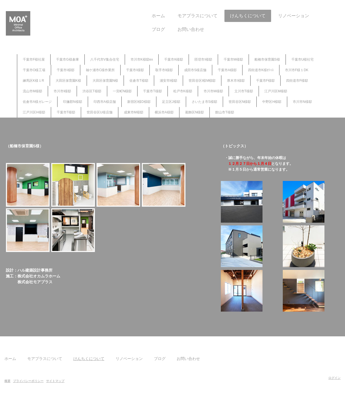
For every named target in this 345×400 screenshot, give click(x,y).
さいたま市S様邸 (204, 102)
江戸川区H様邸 (34, 112)
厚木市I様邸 (235, 81)
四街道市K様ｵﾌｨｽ (261, 70)
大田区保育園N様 (105, 81)
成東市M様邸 (133, 112)
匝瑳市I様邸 (203, 59)
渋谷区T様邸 (91, 91)
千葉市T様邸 (152, 91)
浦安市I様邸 (168, 81)
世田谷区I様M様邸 (202, 81)
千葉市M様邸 (233, 59)
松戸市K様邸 (182, 91)
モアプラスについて (182, 15)
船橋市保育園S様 (267, 59)
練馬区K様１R (33, 81)
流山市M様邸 (32, 91)
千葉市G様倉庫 (67, 59)
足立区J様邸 (171, 102)
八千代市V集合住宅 (104, 59)
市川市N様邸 (302, 102)
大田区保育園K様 (68, 81)
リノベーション (278, 15)
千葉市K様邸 (173, 59)
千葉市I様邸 (65, 70)
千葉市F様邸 (265, 81)
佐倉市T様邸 (138, 81)
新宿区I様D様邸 (139, 102)
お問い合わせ (175, 29)
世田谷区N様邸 (240, 102)
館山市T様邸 (224, 112)
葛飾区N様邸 (194, 112)
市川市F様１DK (296, 70)
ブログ (143, 29)
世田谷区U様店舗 (99, 112)
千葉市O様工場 (34, 70)
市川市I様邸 (62, 91)
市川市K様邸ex (142, 59)
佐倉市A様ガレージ (37, 102)
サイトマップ (70, 380)
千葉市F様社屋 (34, 59)
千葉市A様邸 (227, 70)
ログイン (319, 377)
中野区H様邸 (271, 102)
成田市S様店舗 (195, 70)
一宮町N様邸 (122, 91)
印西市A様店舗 (105, 102)
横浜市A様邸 (164, 112)
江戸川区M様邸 (275, 91)
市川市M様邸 (213, 91)
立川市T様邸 (243, 91)
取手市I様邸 (164, 70)
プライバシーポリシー (43, 380)
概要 (23, 380)
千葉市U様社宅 (302, 59)
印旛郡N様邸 (72, 102)
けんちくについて (232, 15)
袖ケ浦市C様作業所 (100, 70)
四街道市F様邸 (297, 81)
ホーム (143, 15)
